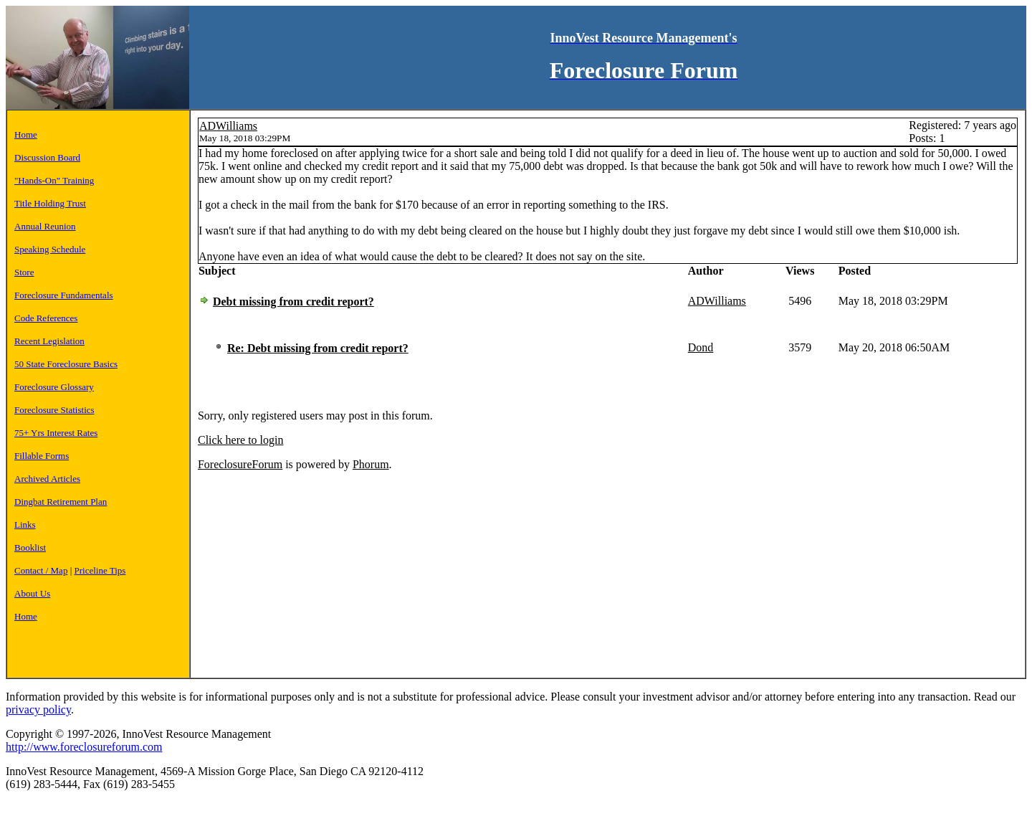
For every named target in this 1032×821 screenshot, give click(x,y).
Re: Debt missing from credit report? (317, 348)
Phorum (371, 464)
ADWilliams (228, 126)
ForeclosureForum (240, 464)
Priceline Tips (100, 570)
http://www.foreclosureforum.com (84, 747)
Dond (701, 347)
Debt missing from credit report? (293, 301)
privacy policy (38, 709)
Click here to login (241, 440)
